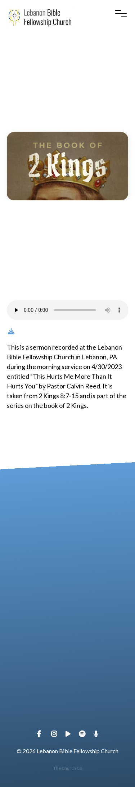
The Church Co (67, 768)
